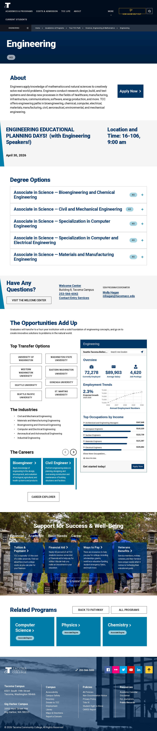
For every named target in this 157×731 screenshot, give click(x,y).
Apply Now (130, 91)
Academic (36, 536)
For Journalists (127, 699)
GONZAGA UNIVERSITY (61, 382)
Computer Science (25, 627)
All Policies (88, 692)
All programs (129, 609)
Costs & (47, 11)
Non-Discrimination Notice (95, 695)
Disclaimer (125, 695)
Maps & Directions (54, 713)
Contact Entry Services (74, 298)
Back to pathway (90, 609)
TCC (65, 11)
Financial (17, 536)
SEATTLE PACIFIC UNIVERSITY (26, 396)
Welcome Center (70, 285)
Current (16, 19)
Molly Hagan (111, 292)
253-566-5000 (84, 670)
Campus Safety (53, 695)
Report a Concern (54, 716)
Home (39, 28)
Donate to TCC (52, 702)
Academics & (19, 11)
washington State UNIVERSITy (61, 359)
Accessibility (52, 692)
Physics (71, 624)
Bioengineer (23, 463)
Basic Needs (57, 536)
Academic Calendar (129, 692)
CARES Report (89, 709)
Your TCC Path (76, 28)
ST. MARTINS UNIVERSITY (61, 393)
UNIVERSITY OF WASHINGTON (26, 359)
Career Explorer (43, 496)
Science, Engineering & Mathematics (102, 28)
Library (49, 709)
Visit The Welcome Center (29, 300)
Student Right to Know (93, 706)
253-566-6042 (68, 293)
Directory (50, 699)
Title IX (86, 702)
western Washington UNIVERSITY (26, 372)
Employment (51, 706)
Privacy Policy (89, 699)
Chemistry (119, 624)
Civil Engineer (56, 463)
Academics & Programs (56, 28)
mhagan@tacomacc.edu (119, 296)
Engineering (18, 28)
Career (76, 536)
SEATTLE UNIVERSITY (26, 385)
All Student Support (78, 581)
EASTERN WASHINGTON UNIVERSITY (61, 372)
